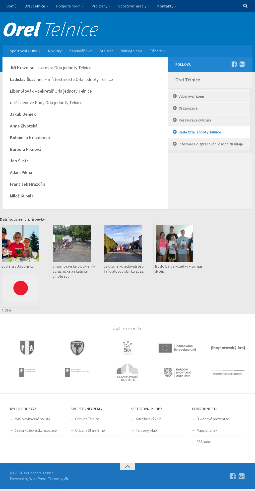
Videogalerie (128, 51)
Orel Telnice (33, 6)
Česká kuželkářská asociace (35, 432)
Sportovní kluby (23, 51)
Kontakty (162, 6)
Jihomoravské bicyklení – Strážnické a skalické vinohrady (74, 272)
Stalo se (104, 51)
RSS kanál (203, 443)
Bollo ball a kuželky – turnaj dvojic (178, 270)
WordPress (38, 480)
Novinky (54, 51)
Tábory (152, 51)
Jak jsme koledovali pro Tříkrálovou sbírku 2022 (124, 270)
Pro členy (97, 6)
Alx (66, 480)
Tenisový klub (146, 432)
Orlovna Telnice (87, 421)
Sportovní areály (130, 6)
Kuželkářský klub (148, 421)
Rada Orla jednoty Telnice (200, 133)
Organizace (188, 109)
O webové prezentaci (213, 421)
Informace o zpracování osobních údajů (211, 145)
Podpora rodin (67, 6)
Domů (11, 6)
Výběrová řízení (191, 97)
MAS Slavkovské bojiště (32, 421)
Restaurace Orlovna (195, 121)
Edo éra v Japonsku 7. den (20, 289)
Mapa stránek (206, 432)
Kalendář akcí (79, 51)
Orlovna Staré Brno (90, 432)
